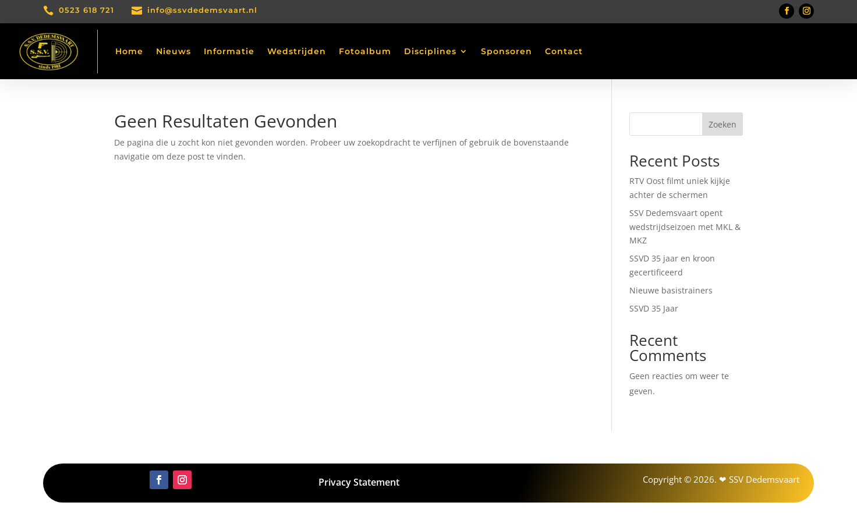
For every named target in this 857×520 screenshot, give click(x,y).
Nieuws (173, 51)
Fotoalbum (365, 51)
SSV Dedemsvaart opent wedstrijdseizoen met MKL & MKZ (685, 226)
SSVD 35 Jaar (653, 308)
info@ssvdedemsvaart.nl (202, 10)
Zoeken (722, 124)
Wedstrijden (296, 51)
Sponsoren (506, 51)
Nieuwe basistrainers (671, 290)
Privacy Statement (358, 482)
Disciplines (430, 51)
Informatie (229, 51)
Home (129, 51)
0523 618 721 (86, 10)
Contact (564, 51)
